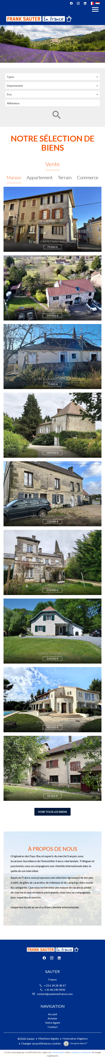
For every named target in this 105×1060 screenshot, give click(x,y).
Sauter (52, 971)
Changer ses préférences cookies (41, 1043)
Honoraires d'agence (75, 1038)
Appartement (40, 177)
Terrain (65, 177)
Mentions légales (48, 1038)
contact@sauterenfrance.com (55, 994)
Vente (52, 164)
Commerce (87, 177)
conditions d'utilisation (80, 1052)
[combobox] (52, 76)
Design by (78, 1043)
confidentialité (58, 1052)
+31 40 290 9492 (54, 989)
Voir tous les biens (52, 811)
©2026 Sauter (26, 1038)
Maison (14, 177)
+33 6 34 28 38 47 (55, 985)
